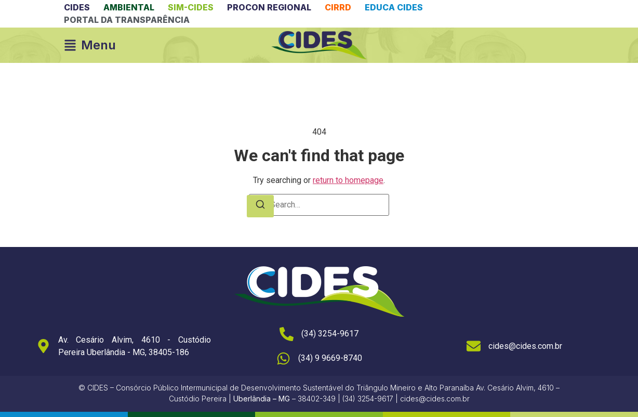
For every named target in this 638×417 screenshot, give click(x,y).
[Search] (260, 206)
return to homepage (348, 180)
